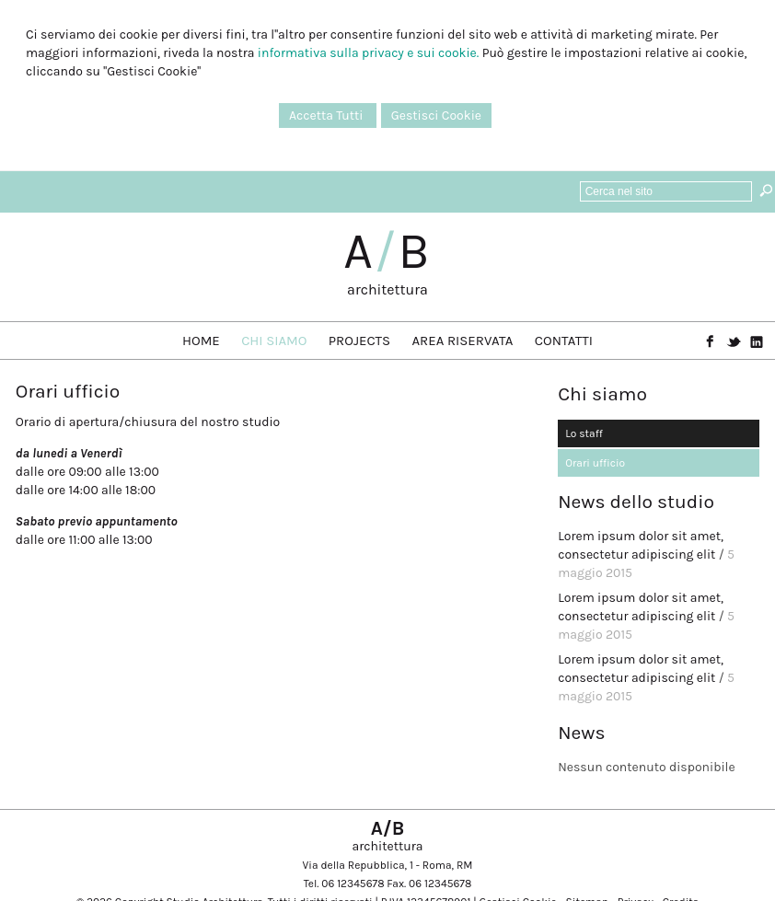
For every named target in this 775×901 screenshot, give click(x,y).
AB (387, 251)
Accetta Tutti (327, 115)
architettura (387, 289)
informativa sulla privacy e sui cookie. (368, 53)
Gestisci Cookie (436, 115)
